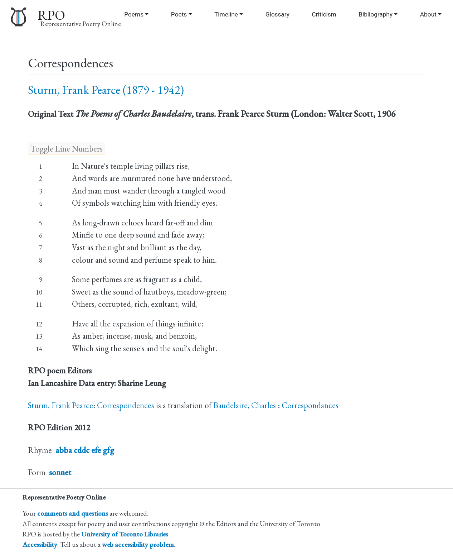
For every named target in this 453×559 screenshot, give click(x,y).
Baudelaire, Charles (245, 405)
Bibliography (376, 14)
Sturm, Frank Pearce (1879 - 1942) (106, 89)
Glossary (277, 14)
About (428, 14)
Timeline (226, 14)
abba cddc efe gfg (84, 450)
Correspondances (310, 405)
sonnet (60, 472)
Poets (179, 14)
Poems (133, 14)
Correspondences (125, 405)
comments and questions (72, 513)
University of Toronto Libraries (124, 534)
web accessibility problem (138, 544)
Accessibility (40, 544)
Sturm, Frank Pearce (60, 405)
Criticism (324, 14)
